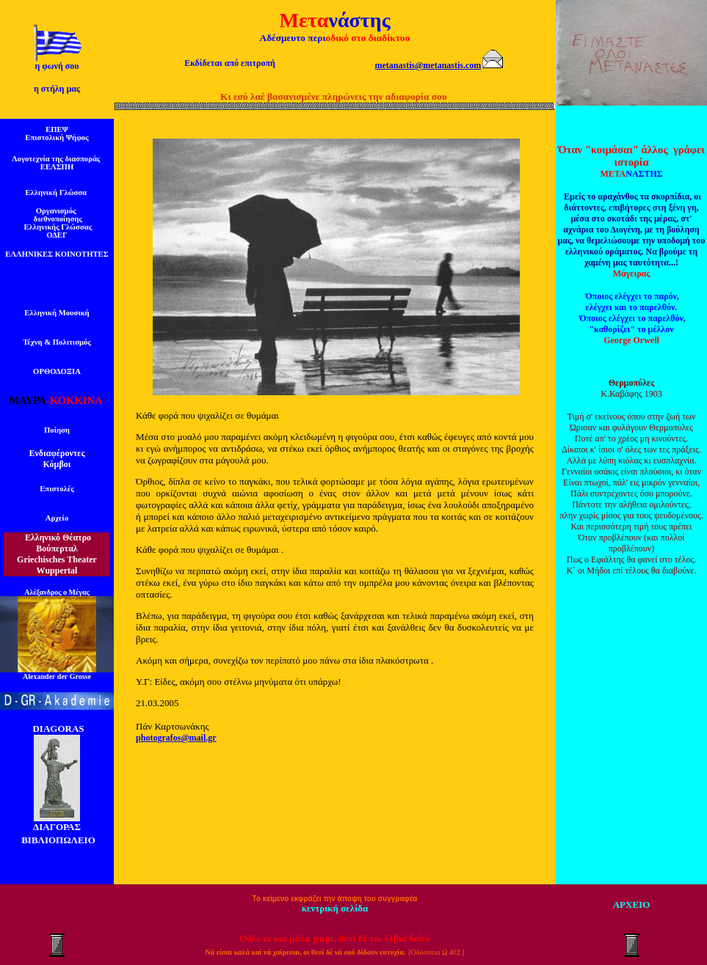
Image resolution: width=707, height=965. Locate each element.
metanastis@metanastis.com (428, 65)
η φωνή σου (57, 66)
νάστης (359, 20)
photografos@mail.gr (176, 738)
